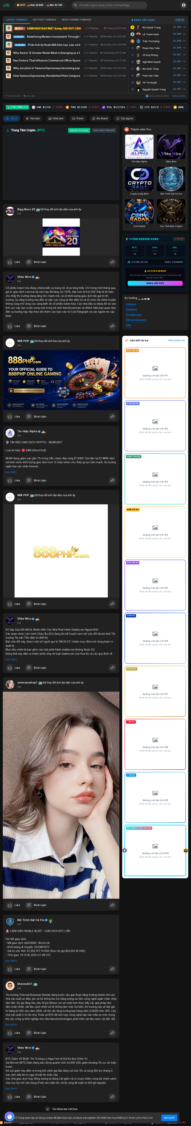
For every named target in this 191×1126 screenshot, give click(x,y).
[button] (109, 5)
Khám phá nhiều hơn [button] (141, 1117)
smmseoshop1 (27, 682)
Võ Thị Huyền (150, 82)
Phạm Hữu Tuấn (151, 48)
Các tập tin (124, 118)
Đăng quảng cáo (176, 340)
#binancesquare (136, 319)
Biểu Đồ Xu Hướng (79, 130)
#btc (128, 325)
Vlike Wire (24, 277)
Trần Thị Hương (151, 41)
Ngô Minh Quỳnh (152, 62)
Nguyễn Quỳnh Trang (154, 89)
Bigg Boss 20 (26, 209)
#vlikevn (131, 304)
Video (78, 118)
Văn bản (33, 118)
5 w (19, 213)
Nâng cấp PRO (155, 283)
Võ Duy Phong (150, 55)
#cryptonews (134, 314)
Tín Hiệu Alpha (27, 431)
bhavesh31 (24, 984)
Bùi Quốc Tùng (151, 68)
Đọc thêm (11, 472)
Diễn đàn (29, 96)
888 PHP (23, 341)
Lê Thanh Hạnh (151, 34)
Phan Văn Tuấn (151, 75)
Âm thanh (100, 118)
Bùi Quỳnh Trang (152, 27)
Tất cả (11, 118)
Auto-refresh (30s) (157, 96)
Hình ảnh (55, 118)
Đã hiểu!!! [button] (169, 1117)
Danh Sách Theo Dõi (104, 130)
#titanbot (131, 309)
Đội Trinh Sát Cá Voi (30, 920)
